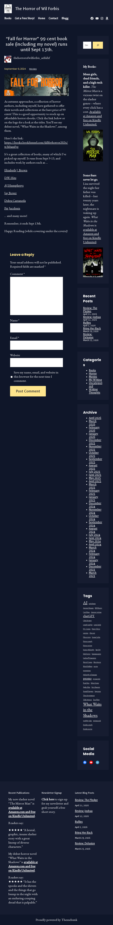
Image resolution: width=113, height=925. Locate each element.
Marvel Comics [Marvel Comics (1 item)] (87, 662)
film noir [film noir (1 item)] (92, 633)
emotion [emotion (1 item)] (85, 633)
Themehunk (69, 920)
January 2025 (93, 498)
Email (14, 338)
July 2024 (94, 534)
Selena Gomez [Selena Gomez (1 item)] (95, 683)
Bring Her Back (92, 328)
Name (14, 320)
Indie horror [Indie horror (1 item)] (86, 654)
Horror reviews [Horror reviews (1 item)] (87, 645)
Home (41, 18)
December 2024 (95, 505)
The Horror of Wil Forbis (37, 8)
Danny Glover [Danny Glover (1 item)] (96, 629)
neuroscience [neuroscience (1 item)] (87, 670)
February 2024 (94, 555)
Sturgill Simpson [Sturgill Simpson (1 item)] (88, 691)
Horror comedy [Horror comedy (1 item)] (87, 641)
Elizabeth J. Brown (15, 170)
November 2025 (95, 448)
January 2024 (93, 562)
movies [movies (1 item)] (96, 666)
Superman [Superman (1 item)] (98, 691)
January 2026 (93, 435)
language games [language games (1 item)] (96, 654)
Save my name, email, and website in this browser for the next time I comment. (36, 376)
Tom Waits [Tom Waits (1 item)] (96, 700)
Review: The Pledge (90, 310)
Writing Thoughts (94, 391)
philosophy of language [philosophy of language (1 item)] (90, 675)
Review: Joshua (92, 317)
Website (15, 355)
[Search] (98, 45)
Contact (53, 18)
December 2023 (95, 568)
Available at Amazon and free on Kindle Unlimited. (92, 118)
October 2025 (94, 454)
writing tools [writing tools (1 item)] (97, 721)
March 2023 (92, 574)
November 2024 (95, 511)
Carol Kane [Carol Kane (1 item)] (86, 612)
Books (7, 18)
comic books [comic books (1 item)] (97, 625)
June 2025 (95, 474)
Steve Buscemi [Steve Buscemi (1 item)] (95, 687)
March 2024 (92, 549)
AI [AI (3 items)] (85, 602)
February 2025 (94, 492)
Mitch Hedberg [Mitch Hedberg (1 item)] (87, 666)
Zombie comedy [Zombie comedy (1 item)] (88, 725)
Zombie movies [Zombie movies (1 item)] (87, 729)
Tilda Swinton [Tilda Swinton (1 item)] (87, 700)
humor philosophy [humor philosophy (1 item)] (88, 650)
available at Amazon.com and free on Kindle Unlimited (21, 811)
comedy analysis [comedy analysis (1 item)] (87, 625)
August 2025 (93, 467)
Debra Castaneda (15, 201)
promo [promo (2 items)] (87, 678)
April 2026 (95, 418)
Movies (33, 68)
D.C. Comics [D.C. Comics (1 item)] (86, 629)
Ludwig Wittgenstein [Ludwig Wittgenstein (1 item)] (89, 658)
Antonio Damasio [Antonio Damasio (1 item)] (88, 608)
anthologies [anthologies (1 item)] (92, 604)
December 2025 (95, 442)
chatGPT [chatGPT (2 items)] (89, 616)
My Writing (95, 379)
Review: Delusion (88, 336)
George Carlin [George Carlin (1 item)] (96, 637)
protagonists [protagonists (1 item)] (96, 679)
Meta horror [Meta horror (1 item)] (97, 662)
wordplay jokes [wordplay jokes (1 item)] (87, 721)
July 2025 (94, 471)
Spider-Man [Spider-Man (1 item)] (86, 687)
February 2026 (94, 429)
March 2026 (92, 423)
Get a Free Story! (25, 18)
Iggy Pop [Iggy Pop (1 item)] (98, 650)
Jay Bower (10, 193)
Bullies (87, 322)
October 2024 (94, 517)
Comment (17, 274)
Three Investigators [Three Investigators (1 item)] (89, 695)
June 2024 (95, 538)
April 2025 (95, 481)
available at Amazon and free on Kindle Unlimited (92, 235)
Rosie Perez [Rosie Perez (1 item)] (86, 683)
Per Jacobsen (12, 208)
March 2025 (92, 486)
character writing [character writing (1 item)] (96, 612)
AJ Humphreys (14, 185)
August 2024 (93, 530)
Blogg (65, 18)
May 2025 (95, 478)
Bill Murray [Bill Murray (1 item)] (98, 608)
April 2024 (95, 544)
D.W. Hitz (10, 178)
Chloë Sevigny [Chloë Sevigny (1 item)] (87, 620)
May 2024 (95, 541)
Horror (93, 373)
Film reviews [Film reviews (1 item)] (87, 637)
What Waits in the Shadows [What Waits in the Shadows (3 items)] (92, 709)
